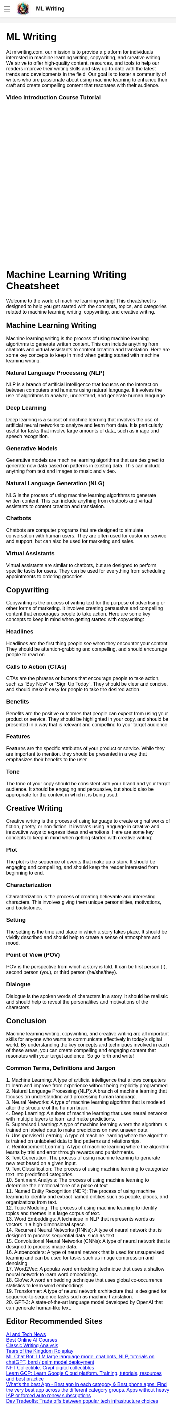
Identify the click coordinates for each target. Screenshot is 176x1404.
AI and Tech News (26, 1334)
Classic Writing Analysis (32, 1345)
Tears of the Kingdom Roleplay (39, 1351)
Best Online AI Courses (31, 1340)
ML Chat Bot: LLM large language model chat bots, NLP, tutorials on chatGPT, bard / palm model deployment (80, 1359)
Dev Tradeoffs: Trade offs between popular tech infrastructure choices (82, 1401)
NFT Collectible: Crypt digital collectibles (50, 1367)
